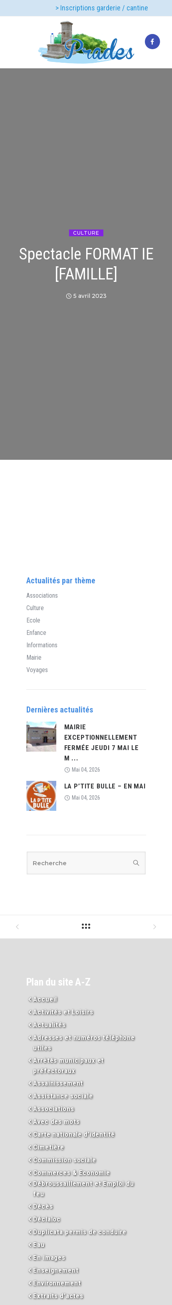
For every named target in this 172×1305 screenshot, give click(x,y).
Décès (43, 1206)
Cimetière (48, 1147)
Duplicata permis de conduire (80, 1232)
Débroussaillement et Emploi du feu (83, 1188)
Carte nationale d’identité (74, 1134)
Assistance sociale (63, 1096)
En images (49, 1257)
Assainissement (58, 1083)
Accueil (45, 999)
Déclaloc (47, 1219)
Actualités (49, 1025)
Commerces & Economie (71, 1173)
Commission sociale (64, 1160)
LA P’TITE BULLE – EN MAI (105, 786)
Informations (41, 645)
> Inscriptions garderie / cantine (101, 8)
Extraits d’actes (58, 1296)
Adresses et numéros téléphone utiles (84, 1043)
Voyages (37, 670)
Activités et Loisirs (63, 1012)
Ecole (33, 620)
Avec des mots (56, 1121)
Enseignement (55, 1270)
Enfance (36, 633)
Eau (39, 1245)
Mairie (34, 657)
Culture (86, 233)
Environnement (57, 1283)
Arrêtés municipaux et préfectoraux (68, 1065)
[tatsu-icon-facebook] (152, 42)
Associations (42, 596)
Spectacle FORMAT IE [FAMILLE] (86, 264)
